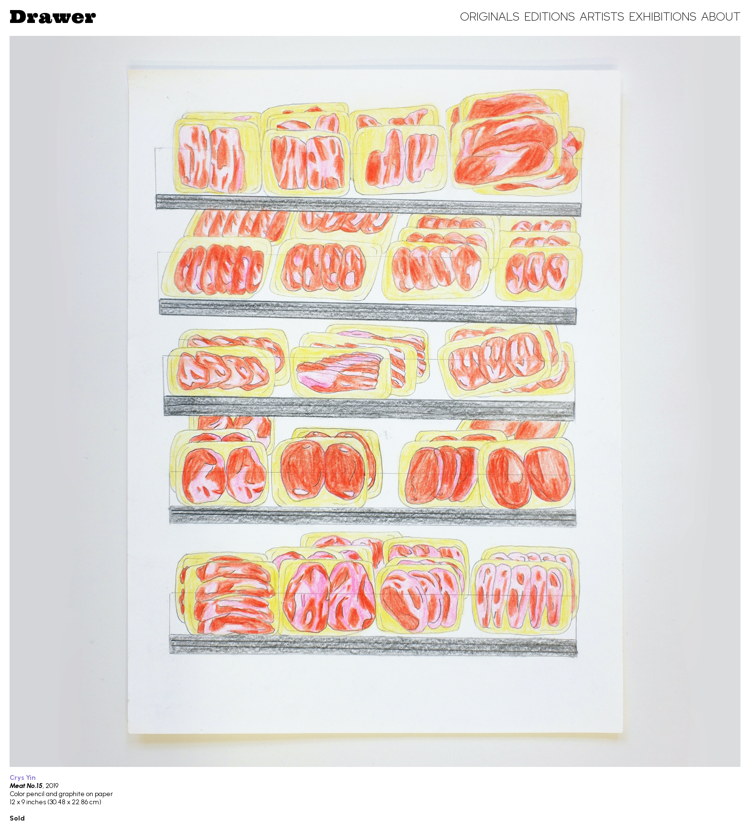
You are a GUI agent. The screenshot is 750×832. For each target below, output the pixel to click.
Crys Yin (22, 778)
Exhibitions (662, 16)
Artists (602, 16)
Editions (549, 16)
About (720, 16)
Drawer (53, 16)
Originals (489, 16)
